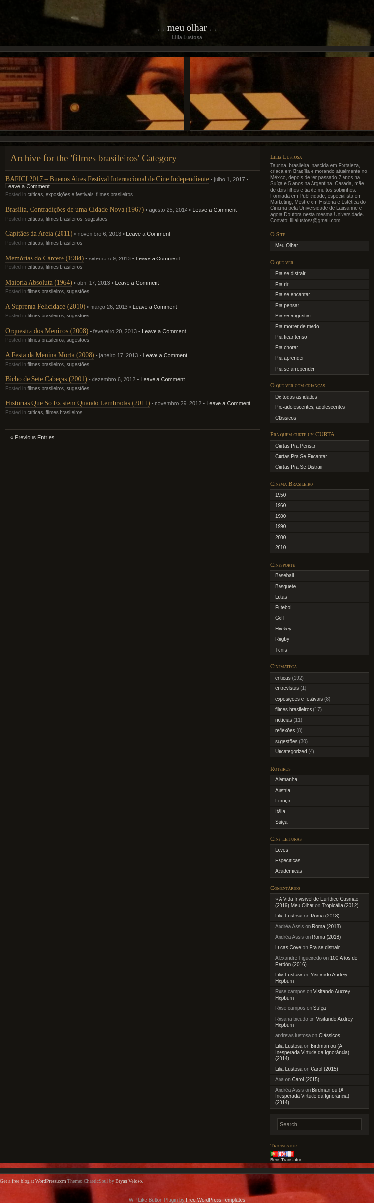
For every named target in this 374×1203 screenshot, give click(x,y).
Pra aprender (289, 358)
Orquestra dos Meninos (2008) (46, 331)
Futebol (283, 607)
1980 (280, 516)
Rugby (282, 639)
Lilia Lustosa (289, 915)
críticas (35, 194)
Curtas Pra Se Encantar (301, 456)
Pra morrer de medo (297, 326)
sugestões (96, 219)
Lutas (281, 597)
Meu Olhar (187, 27)
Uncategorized (291, 751)
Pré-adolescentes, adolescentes (310, 407)
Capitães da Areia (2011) (39, 233)
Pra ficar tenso (291, 337)
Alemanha (286, 779)
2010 (280, 547)
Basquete (285, 586)
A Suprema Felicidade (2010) (45, 306)
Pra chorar (286, 347)
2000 (280, 537)
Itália (280, 811)
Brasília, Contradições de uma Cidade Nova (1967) (74, 209)
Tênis (281, 650)
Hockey (283, 628)
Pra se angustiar (293, 315)
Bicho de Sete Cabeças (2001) (46, 379)
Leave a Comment (27, 186)
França (282, 800)
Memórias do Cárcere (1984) (44, 258)
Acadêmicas (288, 871)
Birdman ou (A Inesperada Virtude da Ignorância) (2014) (312, 1052)
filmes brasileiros (114, 194)
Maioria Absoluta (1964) (38, 282)
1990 (280, 526)
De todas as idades (296, 397)
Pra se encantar (292, 294)
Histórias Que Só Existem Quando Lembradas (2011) (77, 403)
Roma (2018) (325, 915)
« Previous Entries (32, 437)
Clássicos (285, 418)
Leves (281, 850)
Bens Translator (285, 1159)
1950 (280, 495)
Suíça (281, 822)
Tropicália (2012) (340, 905)
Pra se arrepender (295, 369)
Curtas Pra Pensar (295, 446)
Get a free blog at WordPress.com (33, 1181)
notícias (283, 720)
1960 (280, 505)
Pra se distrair (290, 273)
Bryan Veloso (128, 1181)
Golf (279, 618)
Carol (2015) (324, 1069)
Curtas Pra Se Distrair (299, 467)
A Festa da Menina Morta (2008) (49, 355)
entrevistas (287, 688)
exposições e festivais (70, 194)
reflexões (285, 730)
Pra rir (281, 284)
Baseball (284, 575)
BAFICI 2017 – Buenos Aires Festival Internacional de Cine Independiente (107, 179)
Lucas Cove (288, 947)
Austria (282, 790)
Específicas (287, 860)
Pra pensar (287, 305)
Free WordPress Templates (215, 1200)
